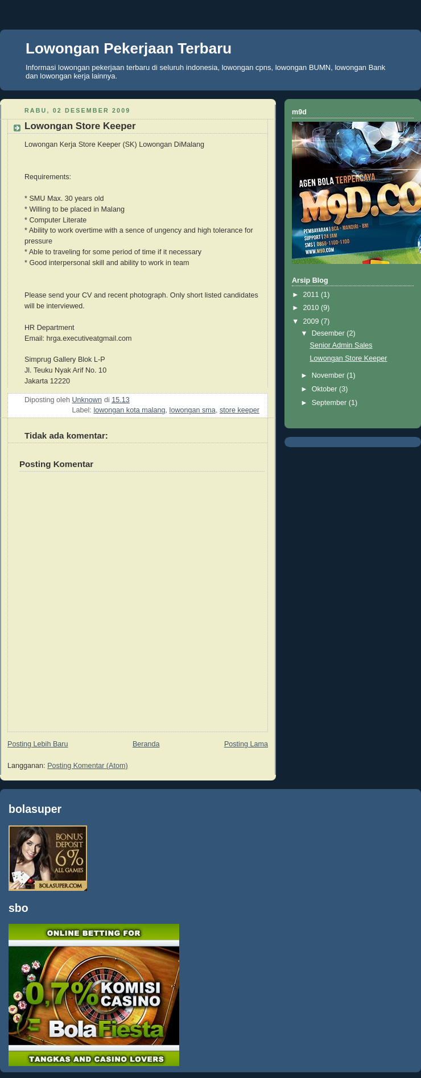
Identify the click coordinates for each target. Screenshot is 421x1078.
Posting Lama (246, 744)
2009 (312, 321)
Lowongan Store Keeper (348, 358)
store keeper (239, 410)
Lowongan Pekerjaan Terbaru (129, 48)
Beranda (146, 744)
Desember (329, 333)
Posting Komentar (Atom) (87, 766)
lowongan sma (193, 410)
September (330, 403)
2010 (312, 308)
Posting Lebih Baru (37, 744)
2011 (312, 295)
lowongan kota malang (129, 410)
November (329, 375)
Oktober (325, 389)
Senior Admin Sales (341, 345)
